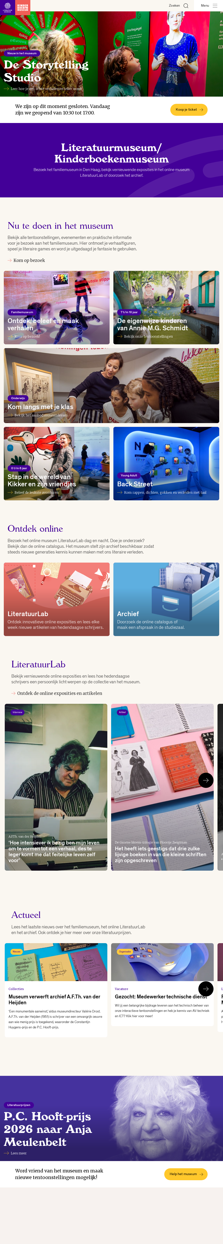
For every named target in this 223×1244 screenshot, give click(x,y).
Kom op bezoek (26, 260)
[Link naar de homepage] (15, 5)
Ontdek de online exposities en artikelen (56, 693)
